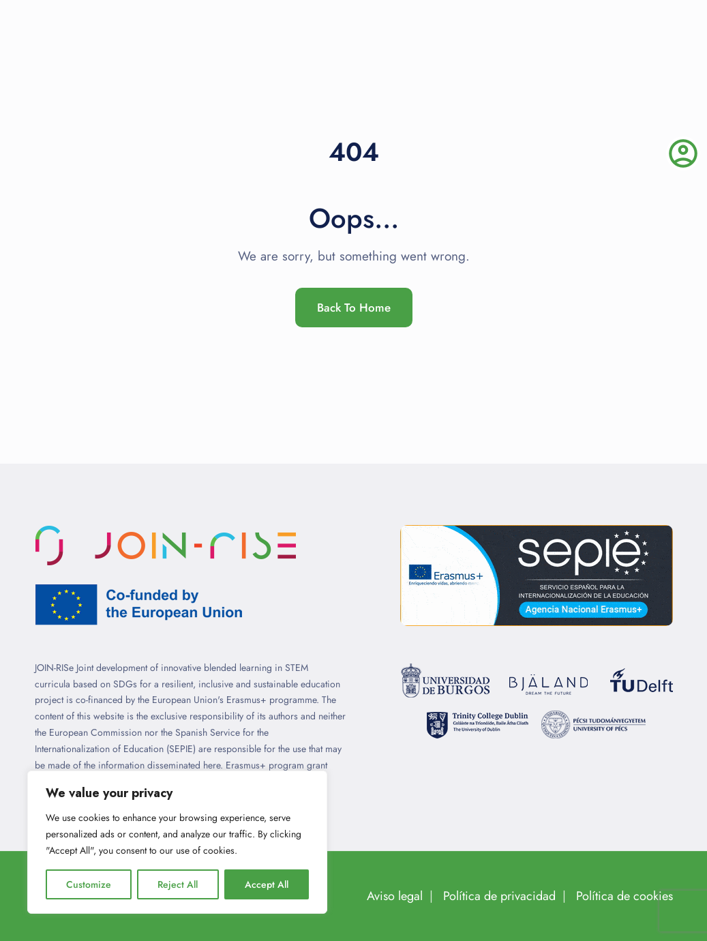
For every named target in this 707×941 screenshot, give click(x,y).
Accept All (266, 884)
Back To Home (354, 307)
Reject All (177, 884)
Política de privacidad (499, 896)
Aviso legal (395, 896)
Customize (88, 884)
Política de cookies (624, 896)
